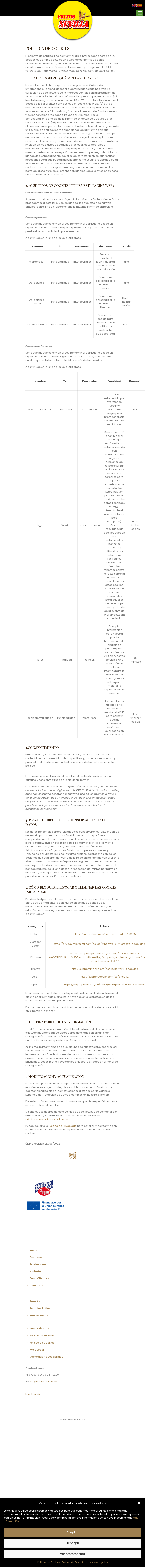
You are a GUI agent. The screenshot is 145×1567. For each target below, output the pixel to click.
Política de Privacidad (63, 1126)
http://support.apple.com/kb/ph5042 (105, 977)
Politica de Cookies (48, 1562)
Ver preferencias (72, 1554)
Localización (33, 1394)
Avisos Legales (99, 1562)
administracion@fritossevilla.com (46, 1119)
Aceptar (72, 1532)
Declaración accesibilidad (46, 1357)
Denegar (72, 1543)
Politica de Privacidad (75, 1562)
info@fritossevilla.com (43, 1381)
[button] (139, 1503)
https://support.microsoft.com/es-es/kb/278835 (105, 934)
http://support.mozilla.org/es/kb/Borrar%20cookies (105, 969)
